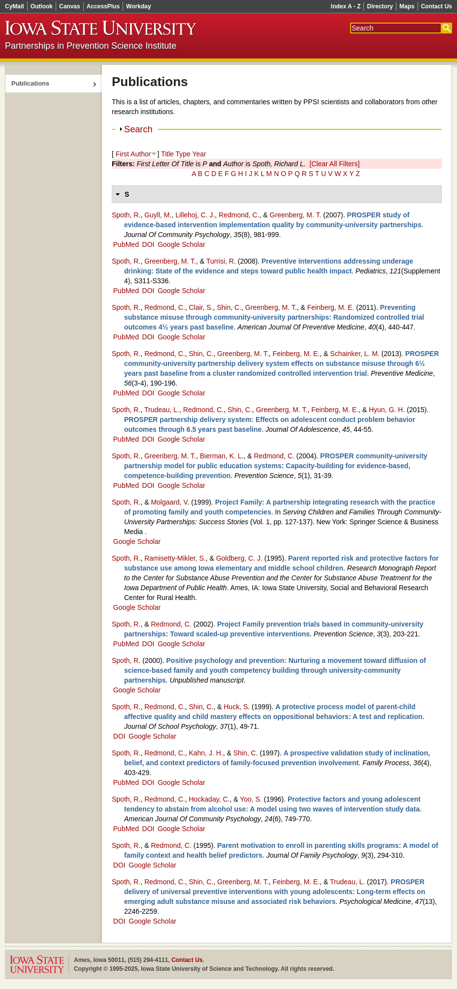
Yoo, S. (251, 799)
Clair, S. (201, 307)
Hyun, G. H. (387, 410)
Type (182, 154)
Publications (30, 83)
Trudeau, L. (161, 410)
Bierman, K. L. (222, 456)
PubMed (126, 244)
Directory (380, 6)
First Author (133, 154)
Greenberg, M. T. (296, 215)
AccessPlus (103, 6)
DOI (148, 244)
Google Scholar (181, 244)
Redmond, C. (239, 215)
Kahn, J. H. (206, 753)
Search (138, 129)
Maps (407, 6)
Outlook (42, 6)
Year (199, 154)
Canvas (69, 6)
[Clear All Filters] (334, 164)
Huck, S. (237, 707)
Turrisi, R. (221, 261)
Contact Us (436, 6)
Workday (138, 6)
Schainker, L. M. (354, 354)
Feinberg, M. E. (331, 307)
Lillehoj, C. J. (195, 215)
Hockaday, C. (209, 799)
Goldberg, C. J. (239, 558)
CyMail (14, 6)
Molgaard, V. (170, 502)
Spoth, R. (126, 215)
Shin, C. (229, 307)
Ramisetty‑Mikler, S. (174, 558)
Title (167, 154)
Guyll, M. (157, 215)
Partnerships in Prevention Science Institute (90, 46)
